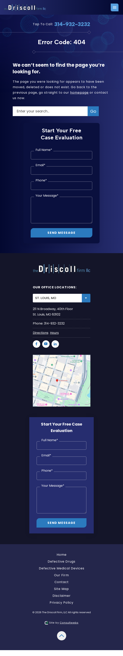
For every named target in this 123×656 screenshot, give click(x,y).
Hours (54, 333)
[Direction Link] (61, 357)
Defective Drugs (61, 561)
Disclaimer (62, 595)
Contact (61, 582)
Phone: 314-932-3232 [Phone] (49, 323)
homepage (79, 92)
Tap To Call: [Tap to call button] (61, 24)
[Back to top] (61, 633)
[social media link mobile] (36, 344)
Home (62, 554)
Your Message (47, 196)
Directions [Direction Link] (40, 333)
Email (40, 165)
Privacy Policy (61, 602)
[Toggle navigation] (115, 7)
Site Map (61, 589)
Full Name (44, 150)
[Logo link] (25, 7)
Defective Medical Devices (61, 568)
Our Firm (61, 575)
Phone (41, 180)
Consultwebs (69, 623)
